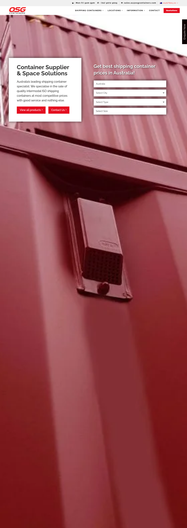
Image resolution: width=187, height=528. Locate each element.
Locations (115, 10)
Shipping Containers (89, 10)
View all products (31, 109)
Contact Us (59, 109)
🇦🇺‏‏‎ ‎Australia (169, 3)
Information (136, 10)
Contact (154, 10)
